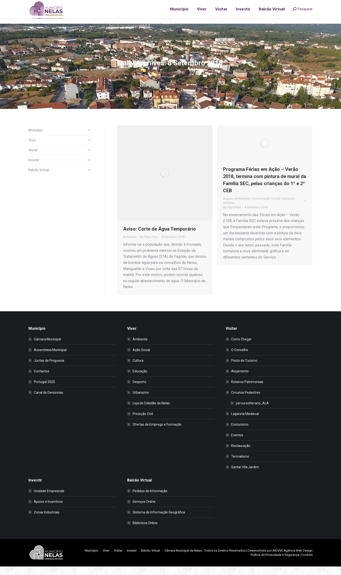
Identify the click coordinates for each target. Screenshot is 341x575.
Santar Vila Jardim (245, 475)
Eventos (237, 444)
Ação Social (141, 358)
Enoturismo (239, 433)
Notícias (228, 211)
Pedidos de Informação (150, 499)
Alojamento (240, 380)
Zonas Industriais (46, 521)
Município (35, 139)
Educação (288, 207)
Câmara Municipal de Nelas (183, 559)
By (149, 245)
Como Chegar (241, 348)
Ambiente (129, 245)
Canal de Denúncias (48, 401)
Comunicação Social (265, 207)
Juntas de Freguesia (49, 369)
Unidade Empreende (49, 499)
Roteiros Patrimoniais (247, 390)
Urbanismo (141, 401)
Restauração (240, 454)
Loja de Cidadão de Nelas (151, 412)
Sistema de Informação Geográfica (159, 521)
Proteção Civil (143, 422)
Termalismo (240, 465)
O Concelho (239, 358)
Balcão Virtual (38, 178)
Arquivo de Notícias (236, 207)
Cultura (138, 369)
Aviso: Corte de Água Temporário (159, 237)
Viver (32, 149)
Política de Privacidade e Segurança (275, 563)
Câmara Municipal (47, 348)
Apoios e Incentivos (48, 510)
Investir (33, 168)
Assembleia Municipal (50, 358)
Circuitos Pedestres (243, 401)
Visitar (33, 158)
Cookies (307, 563)
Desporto (139, 390)
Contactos (41, 380)
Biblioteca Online (145, 531)
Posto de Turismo (244, 369)
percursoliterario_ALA (252, 412)
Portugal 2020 (44, 390)
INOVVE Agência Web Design (293, 559)
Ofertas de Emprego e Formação (157, 433)
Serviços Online (144, 510)
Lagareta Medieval (245, 422)
